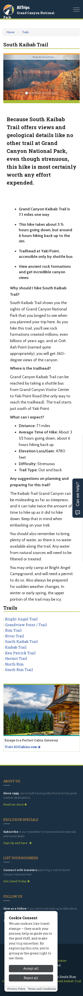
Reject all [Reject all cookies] (31, 978)
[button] (9, 77)
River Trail (14, 636)
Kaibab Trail (16, 647)
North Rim (14, 664)
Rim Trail (13, 630)
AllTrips (23, 7)
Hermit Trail (16, 658)
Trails (25, 32)
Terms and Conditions (42, 988)
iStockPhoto (48, 57)
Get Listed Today (16, 881)
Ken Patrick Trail (20, 653)
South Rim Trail (19, 669)
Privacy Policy (16, 988)
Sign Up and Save (17, 843)
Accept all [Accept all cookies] (31, 968)
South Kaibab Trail (21, 641)
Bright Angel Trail (21, 619)
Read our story (15, 804)
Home (11, 32)
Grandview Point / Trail (26, 624)
